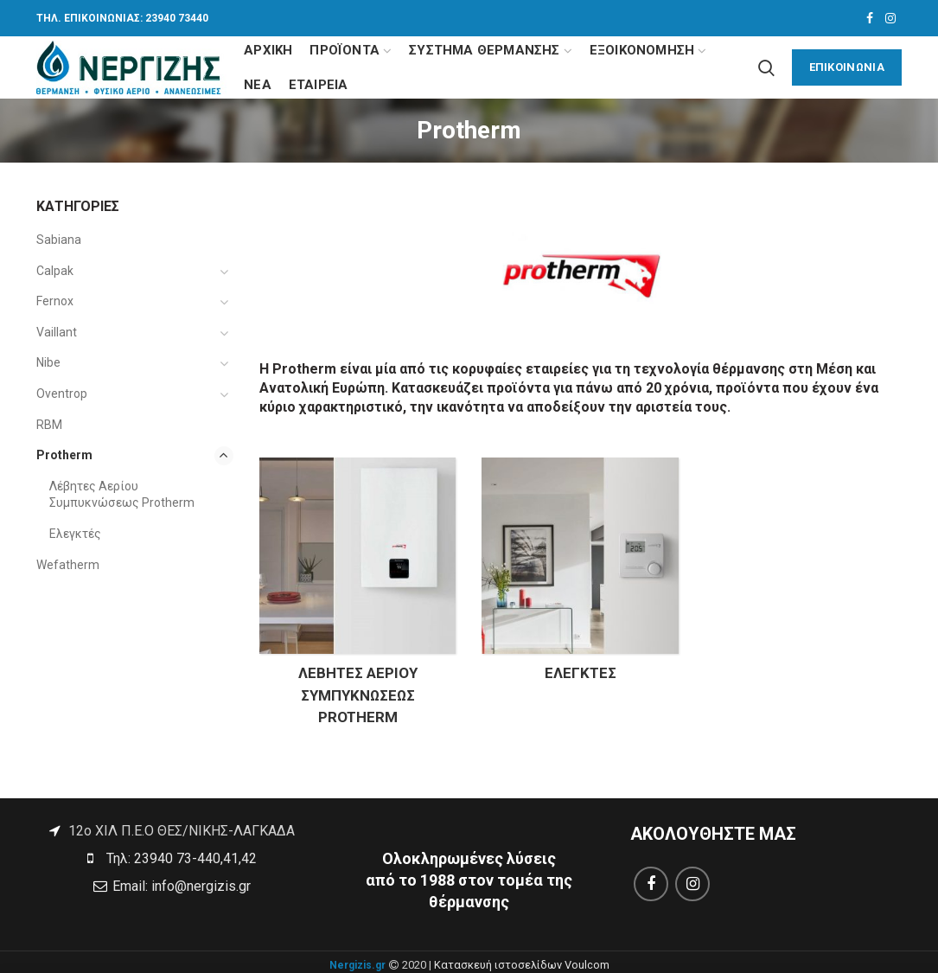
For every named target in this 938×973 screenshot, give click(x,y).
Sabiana (58, 239)
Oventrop (61, 393)
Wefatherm (67, 565)
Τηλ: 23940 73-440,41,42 (180, 858)
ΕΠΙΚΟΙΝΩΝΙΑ (846, 67)
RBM (49, 425)
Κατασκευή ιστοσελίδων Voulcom (521, 964)
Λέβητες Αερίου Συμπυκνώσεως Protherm (122, 494)
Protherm (64, 455)
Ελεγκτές (75, 534)
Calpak (54, 271)
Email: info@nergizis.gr (180, 886)
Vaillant (56, 332)
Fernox (54, 301)
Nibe (48, 362)
